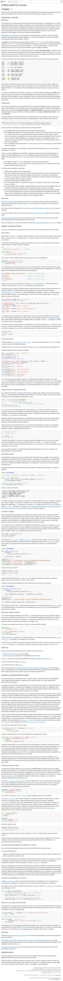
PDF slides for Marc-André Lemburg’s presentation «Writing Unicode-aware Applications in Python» (28, 940)
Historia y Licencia (47, 972)
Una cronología (30, 203)
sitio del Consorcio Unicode (10, 201)
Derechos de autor (39, 967)
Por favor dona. (57, 975)
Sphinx (56, 979)
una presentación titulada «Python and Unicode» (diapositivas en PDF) (33, 668)
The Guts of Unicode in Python (9, 947)
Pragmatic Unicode (7, 655)
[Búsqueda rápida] (34, 1)
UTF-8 (53, 222)
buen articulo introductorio (10, 218)
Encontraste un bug (56, 978)
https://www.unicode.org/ (12, 35)
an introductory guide (37, 213)
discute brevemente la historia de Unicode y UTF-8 (40, 208)
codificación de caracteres (42, 222)
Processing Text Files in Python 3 (11, 653)
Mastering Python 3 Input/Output (17, 935)
